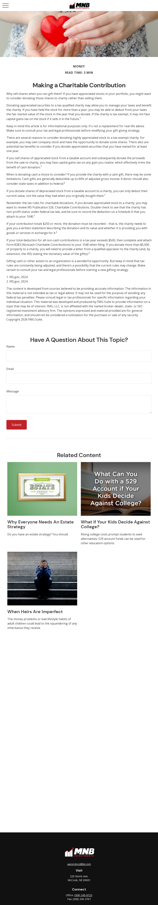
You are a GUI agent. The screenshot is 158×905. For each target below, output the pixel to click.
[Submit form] (16, 425)
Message (12, 391)
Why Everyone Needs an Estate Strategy (40, 524)
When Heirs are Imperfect (35, 611)
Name (10, 346)
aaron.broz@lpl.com (79, 864)
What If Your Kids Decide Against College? (115, 524)
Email (10, 369)
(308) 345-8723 (83, 895)
